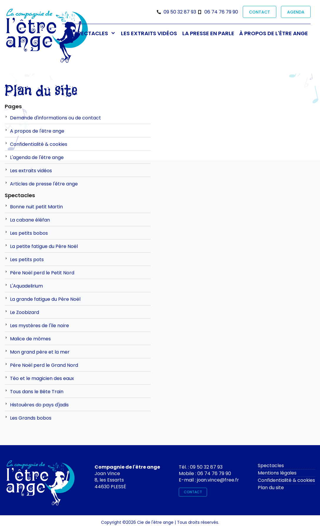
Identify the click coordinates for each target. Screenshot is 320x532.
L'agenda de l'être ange (37, 157)
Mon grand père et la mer (40, 352)
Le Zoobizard (24, 312)
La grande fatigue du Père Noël (45, 299)
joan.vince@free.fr (218, 480)
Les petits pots (27, 259)
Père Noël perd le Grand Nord (44, 365)
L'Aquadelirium (26, 286)
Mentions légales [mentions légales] (277, 472)
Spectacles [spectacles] (271, 465)
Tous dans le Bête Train (36, 391)
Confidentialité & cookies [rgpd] (286, 480)
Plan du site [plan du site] (271, 487)
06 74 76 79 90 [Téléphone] (221, 12)
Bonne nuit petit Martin (36, 206)
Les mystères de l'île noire (39, 325)
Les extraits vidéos (31, 170)
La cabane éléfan (30, 220)
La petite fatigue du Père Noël (44, 246)
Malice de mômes (30, 338)
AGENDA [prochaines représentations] (295, 12)
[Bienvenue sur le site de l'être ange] (47, 36)
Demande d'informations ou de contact (55, 117)
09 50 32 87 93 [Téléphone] (180, 12)
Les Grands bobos (30, 418)
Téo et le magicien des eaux (42, 378)
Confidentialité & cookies (38, 144)
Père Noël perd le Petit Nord (42, 272)
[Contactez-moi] (40, 484)
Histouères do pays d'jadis (39, 404)
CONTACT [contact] (259, 12)
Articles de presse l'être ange (44, 183)
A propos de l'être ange (37, 131)
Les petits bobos (29, 233)
